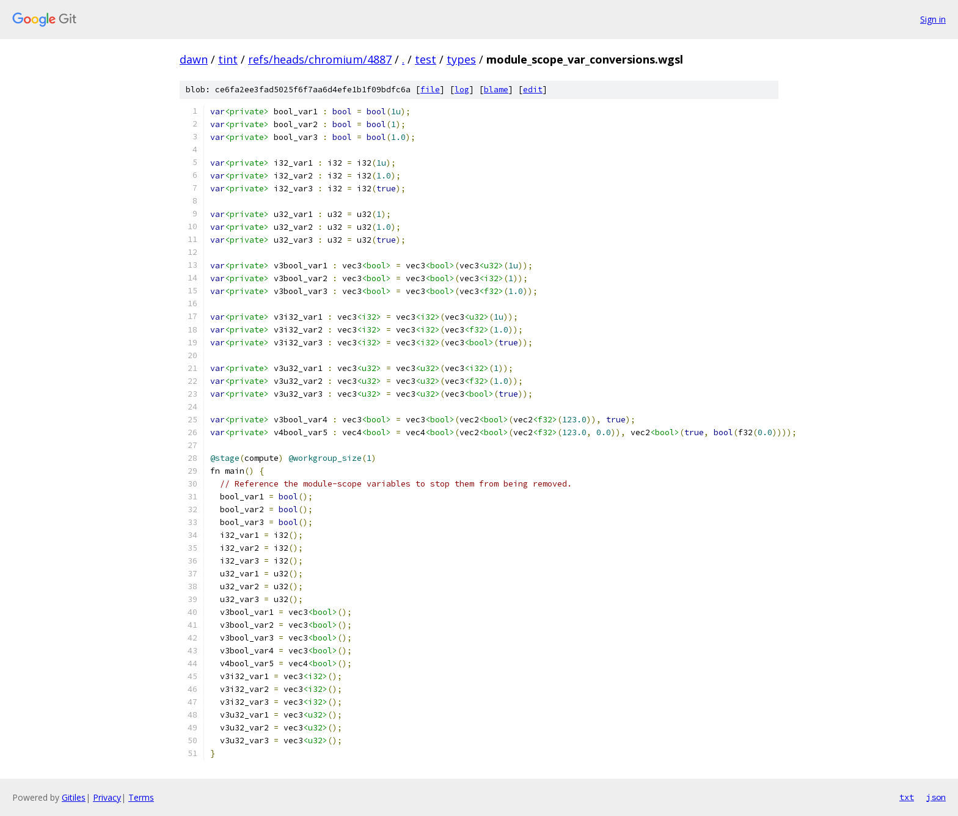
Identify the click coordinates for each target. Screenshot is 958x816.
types (461, 59)
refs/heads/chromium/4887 (320, 59)
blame (496, 89)
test (425, 59)
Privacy (107, 797)
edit (533, 89)
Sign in (933, 19)
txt (906, 797)
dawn (194, 59)
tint (228, 59)
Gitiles (74, 797)
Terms (141, 797)
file (430, 89)
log (462, 89)
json (936, 797)
